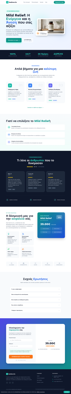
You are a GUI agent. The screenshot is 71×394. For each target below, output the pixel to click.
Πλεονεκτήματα (35, 2)
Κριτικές (41, 2)
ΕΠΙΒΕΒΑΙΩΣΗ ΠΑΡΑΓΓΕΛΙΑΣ (21, 356)
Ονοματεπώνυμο (12, 337)
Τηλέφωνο (11, 343)
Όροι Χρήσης (39, 380)
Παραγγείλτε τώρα (59, 2)
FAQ (46, 2)
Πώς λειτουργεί (26, 2)
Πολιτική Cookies (40, 382)
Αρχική (38, 375)
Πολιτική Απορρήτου (40, 378)
